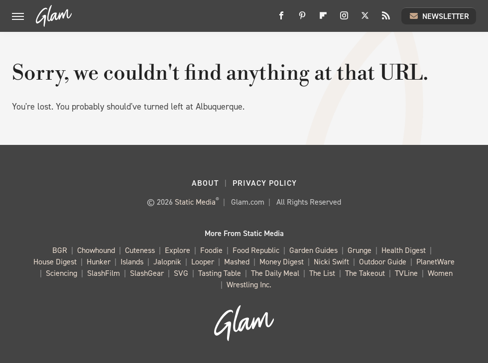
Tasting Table (219, 273)
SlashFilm (103, 273)
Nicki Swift (331, 262)
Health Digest (403, 250)
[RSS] (385, 19)
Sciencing (61, 273)
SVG (181, 273)
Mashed (236, 262)
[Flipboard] (323, 19)
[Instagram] (344, 19)
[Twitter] (365, 19)
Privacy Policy (265, 183)
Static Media (195, 202)
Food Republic (256, 250)
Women (440, 273)
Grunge (359, 250)
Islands (132, 262)
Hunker (99, 262)
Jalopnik (167, 262)
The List (322, 273)
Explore (177, 250)
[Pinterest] (302, 19)
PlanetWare (435, 262)
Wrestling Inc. (249, 285)
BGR (59, 250)
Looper (202, 262)
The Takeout (365, 273)
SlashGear (147, 273)
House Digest (55, 262)
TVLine (406, 273)
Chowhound (96, 250)
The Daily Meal (275, 273)
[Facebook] (281, 19)
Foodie (211, 250)
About (205, 183)
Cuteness (140, 250)
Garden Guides (313, 250)
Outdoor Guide (382, 262)
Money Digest (281, 262)
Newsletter (438, 15)
